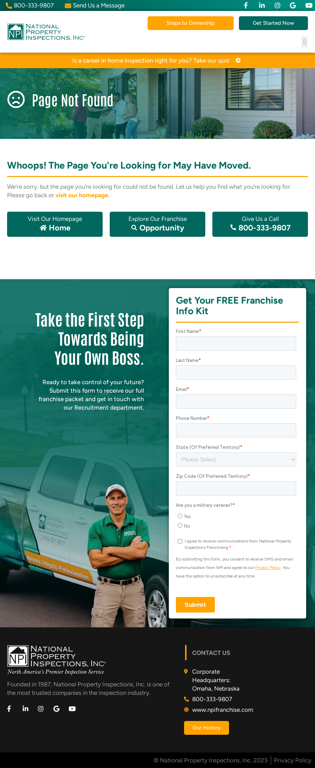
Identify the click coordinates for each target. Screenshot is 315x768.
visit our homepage (82, 195)
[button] (304, 42)
